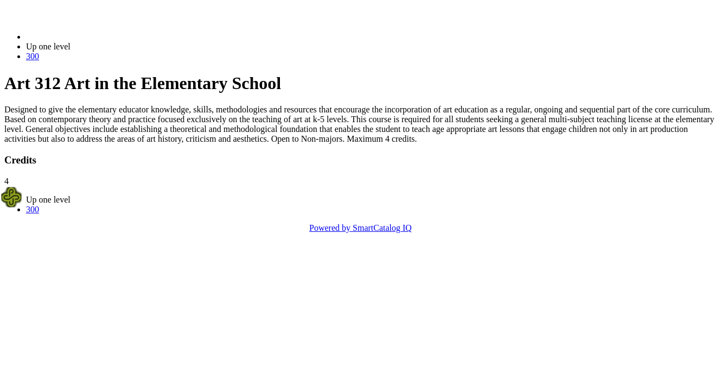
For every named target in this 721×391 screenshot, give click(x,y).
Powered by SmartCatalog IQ (360, 227)
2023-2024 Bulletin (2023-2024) (82, 36)
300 (32, 56)
